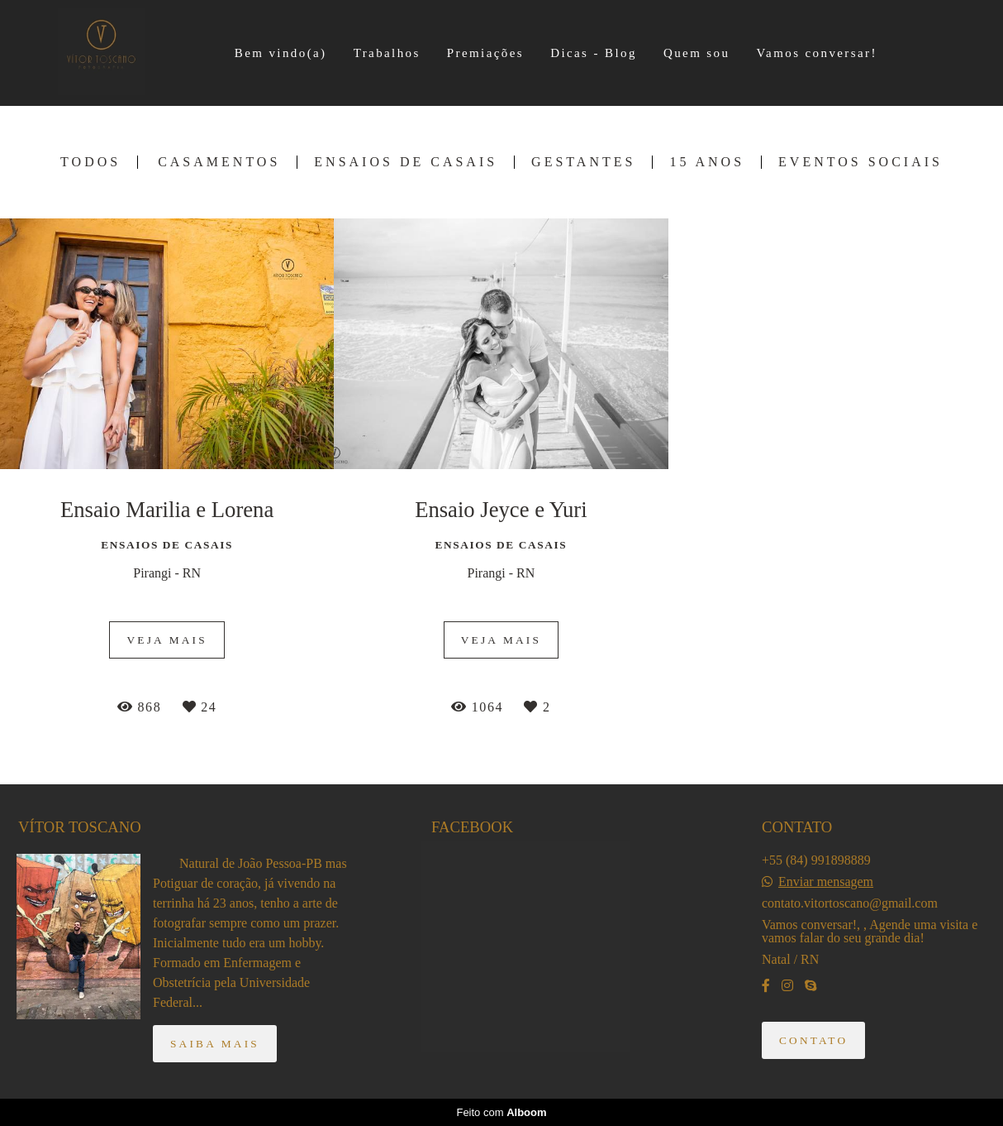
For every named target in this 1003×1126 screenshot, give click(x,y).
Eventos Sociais (860, 162)
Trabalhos (387, 53)
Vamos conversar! (817, 53)
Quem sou (696, 53)
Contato (813, 1040)
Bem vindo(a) (281, 53)
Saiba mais (214, 1043)
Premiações (485, 53)
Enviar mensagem (825, 882)
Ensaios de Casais (405, 162)
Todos (90, 162)
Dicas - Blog (593, 53)
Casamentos (219, 162)
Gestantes (583, 162)
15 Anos (706, 162)
